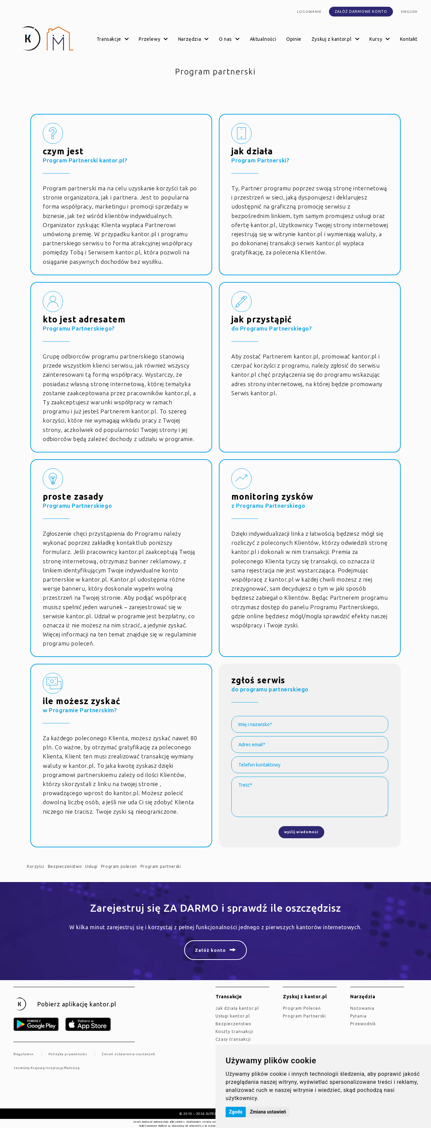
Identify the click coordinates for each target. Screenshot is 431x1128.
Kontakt (409, 39)
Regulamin (23, 1054)
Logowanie (309, 11)
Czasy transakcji (233, 1039)
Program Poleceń (302, 1008)
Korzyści (35, 866)
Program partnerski (160, 866)
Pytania (358, 1016)
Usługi (91, 866)
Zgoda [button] (235, 1112)
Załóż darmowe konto (361, 11)
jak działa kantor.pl (237, 1008)
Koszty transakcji (234, 1031)
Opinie (293, 39)
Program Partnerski (304, 1016)
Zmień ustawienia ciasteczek (128, 1054)
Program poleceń (119, 866)
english (409, 11)
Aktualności (263, 39)
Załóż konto (210, 950)
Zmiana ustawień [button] (268, 1112)
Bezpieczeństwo (65, 866)
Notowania (362, 1008)
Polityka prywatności (67, 1054)
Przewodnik (363, 1024)
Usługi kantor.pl (233, 1016)
